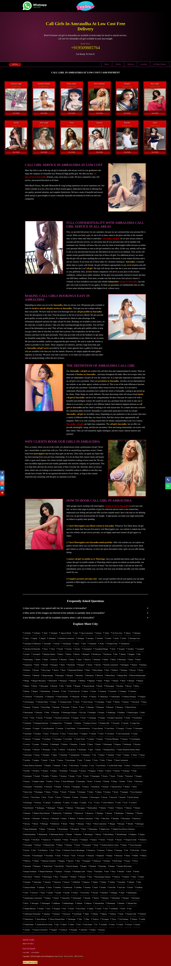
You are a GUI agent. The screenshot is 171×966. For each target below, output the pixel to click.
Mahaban (70, 808)
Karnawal (129, 776)
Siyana (99, 908)
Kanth (87, 776)
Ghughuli (84, 734)
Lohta (119, 802)
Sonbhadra (114, 908)
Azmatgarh (36, 654)
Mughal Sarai (105, 829)
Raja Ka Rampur (72, 866)
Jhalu (103, 760)
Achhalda (27, 633)
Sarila (26, 893)
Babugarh (86, 654)
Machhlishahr (28, 808)
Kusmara (38, 802)
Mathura (72, 818)
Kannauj (64, 776)
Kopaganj (125, 792)
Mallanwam (79, 813)
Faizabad (49, 718)
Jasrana (60, 760)
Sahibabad (76, 882)
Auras (113, 649)
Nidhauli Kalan (49, 845)
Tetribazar (142, 914)
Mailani (137, 808)
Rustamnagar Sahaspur (103, 877)
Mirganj (112, 824)
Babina (69, 654)
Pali (127, 850)
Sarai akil (122, 887)
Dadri (109, 702)
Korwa (26, 797)
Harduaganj (108, 744)
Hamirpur (74, 744)
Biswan (129, 686)
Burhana (56, 691)
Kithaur (99, 792)
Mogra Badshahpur (30, 829)
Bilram (35, 686)
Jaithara (102, 755)
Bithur (137, 686)
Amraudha (47, 644)
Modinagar (140, 824)
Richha (137, 871)
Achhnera (37, 633)
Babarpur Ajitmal (49, 654)
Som (106, 908)
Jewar (96, 760)
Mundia (69, 834)
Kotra (51, 797)
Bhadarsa (27, 675)
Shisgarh (126, 898)
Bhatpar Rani (122, 675)
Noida (96, 845)
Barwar (56, 670)
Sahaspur (48, 882)
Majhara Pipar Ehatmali (42, 813)
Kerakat (98, 781)
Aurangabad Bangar (101, 649)
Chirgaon (142, 697)
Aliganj (34, 638)
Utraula (137, 924)
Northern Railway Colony (110, 845)
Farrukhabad (137, 718)
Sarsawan (35, 893)
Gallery (118, 64)
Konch (116, 792)
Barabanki (71, 665)
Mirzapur (121, 824)
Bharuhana (90, 675)
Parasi (144, 850)
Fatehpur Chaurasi (91, 723)
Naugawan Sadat (130, 840)
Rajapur (84, 866)
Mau (97, 818)
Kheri (135, 787)
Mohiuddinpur (63, 829)
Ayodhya (131, 649)
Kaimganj (74, 771)
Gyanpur (36, 744)
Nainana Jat (47, 840)
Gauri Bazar (110, 728)
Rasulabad (98, 871)
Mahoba (103, 808)
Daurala (36, 707)
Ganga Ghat (136, 723)
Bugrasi (35, 691)
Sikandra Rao (132, 903)
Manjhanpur (120, 813)
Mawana (27, 824)
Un (96, 924)
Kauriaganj (81, 781)
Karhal (121, 776)
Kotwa (59, 797)
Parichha (27, 855)
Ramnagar (102, 866)
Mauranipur (126, 818)
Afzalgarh (54, 633)
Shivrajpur (35, 903)
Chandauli (102, 691)
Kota (44, 797)
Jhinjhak (48, 765)
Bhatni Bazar (110, 675)
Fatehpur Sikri (104, 723)
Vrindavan (63, 930)
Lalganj (75, 802)
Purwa (136, 861)
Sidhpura (89, 903)
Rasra (90, 871)
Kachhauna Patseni (139, 765)
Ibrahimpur (82, 749)
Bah (139, 654)
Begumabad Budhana (76, 670)
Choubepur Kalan (65, 702)
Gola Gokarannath (124, 734)
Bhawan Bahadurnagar (137, 675)
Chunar (77, 702)
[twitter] (2, 478)
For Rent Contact (160, 64)
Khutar (56, 792)
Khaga (115, 781)
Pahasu (110, 850)
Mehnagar (44, 824)
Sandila (103, 887)
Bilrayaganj (44, 686)
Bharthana (79, 675)
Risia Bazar (28, 877)
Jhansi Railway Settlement (33, 765)
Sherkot (96, 898)
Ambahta (100, 638)
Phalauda (91, 855)
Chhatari (93, 697)
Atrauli (60, 649)
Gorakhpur (47, 739)
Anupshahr (92, 644)
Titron (114, 919)
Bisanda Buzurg (89, 686)
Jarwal (53, 760)
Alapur (26, 638)
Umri (79, 924)
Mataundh (55, 818)
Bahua (72, 659)
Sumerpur (56, 914)
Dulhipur (122, 712)
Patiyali (66, 855)
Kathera (50, 781)
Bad (116, 654)
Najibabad (57, 840)
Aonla (102, 644)
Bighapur (92, 681)
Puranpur (107, 861)
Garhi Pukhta (71, 728)
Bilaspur (131, 681)
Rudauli (73, 877)
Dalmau (117, 702)
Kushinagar (28, 802)
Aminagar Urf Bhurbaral (32, 644)
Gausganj (121, 728)
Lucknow (134, 802)
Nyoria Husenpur (135, 845)
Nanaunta (75, 840)
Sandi (96, 887)
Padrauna (102, 850)
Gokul (101, 734)
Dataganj (27, 707)
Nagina (142, 834)
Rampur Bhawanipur (125, 866)
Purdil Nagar (117, 861)
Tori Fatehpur (123, 919)
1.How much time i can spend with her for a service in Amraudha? (55, 608)
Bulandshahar (45, 691)
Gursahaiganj (135, 739)
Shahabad (104, 893)
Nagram (27, 840)
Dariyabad (135, 702)
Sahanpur (27, 882)
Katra (58, 781)
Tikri (80, 919)
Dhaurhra (39, 712)
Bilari (123, 681)
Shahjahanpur (132, 893)
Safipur (141, 877)
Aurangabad (88, 649)
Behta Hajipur (98, 670)
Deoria (75, 707)
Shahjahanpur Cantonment (33, 898)
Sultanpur (47, 914)
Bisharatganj (110, 686)
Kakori (109, 771)
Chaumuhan (39, 697)
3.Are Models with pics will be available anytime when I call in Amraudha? (58, 617)
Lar (91, 802)
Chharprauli (75, 697)
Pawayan (82, 855)
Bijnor (100, 681)
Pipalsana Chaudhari (49, 861)
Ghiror (46, 734)
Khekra (127, 787)
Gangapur (27, 728)
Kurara (105, 797)
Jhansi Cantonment (121, 760)
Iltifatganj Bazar (109, 749)
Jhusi (65, 765)
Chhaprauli (50, 697)
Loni (125, 802)
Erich (26, 718)
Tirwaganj (105, 919)
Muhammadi (43, 834)
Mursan (98, 834)
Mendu (65, 824)
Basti (63, 670)
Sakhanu (131, 882)
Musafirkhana (109, 834)
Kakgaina (92, 771)
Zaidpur (93, 930)
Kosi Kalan (36, 797)
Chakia (93, 691)
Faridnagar (92, 718)
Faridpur (102, 718)
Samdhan (79, 887)
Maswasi (46, 818)
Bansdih (45, 665)
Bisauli (100, 686)
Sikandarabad (99, 903)
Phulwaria (119, 855)
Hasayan (37, 749)
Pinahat (36, 861)
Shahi (122, 893)
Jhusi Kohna (74, 765)
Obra (34, 850)
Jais (95, 755)
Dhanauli (110, 707)
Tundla (142, 919)
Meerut (35, 824)
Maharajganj (80, 808)
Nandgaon (84, 840)
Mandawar (90, 813)
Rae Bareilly (60, 866)
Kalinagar (126, 771)
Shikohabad (116, 898)
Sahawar (67, 882)
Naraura (119, 840)
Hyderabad (72, 749)
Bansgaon (54, 665)
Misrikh (130, 824)
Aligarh (43, 638)
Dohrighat (92, 712)
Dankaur (126, 702)
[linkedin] (2, 488)
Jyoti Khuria (101, 765)
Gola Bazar (110, 734)
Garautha (60, 728)
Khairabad (139, 781)
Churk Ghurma (88, 702)
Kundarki (84, 797)
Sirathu (41, 908)
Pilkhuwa (27, 861)
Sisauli (71, 908)
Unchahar (104, 924)
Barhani (134, 665)
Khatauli (106, 787)
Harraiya (137, 744)
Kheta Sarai (28, 792)
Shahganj (114, 893)
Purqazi (127, 861)
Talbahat (95, 914)
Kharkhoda (95, 787)
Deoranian (66, 707)
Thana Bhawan (41, 919)
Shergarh (87, 898)
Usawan (129, 924)
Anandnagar (67, 644)
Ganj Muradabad (48, 728)
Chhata (85, 697)
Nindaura (69, 845)
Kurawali (114, 797)
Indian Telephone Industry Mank (129, 749)
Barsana (36, 670)
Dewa (82, 707)
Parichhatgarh (38, 855)
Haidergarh (55, 744)
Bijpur (108, 681)
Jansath (44, 760)
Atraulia (69, 649)
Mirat (89, 824)
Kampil (37, 776)
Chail (64, 691)
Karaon (105, 776)
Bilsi (62, 686)
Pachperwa (91, 850)
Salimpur (42, 887)
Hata (55, 749)
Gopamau (27, 739)
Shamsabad (66, 898)
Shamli (56, 898)
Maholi (111, 808)
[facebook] (2, 473)
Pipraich (70, 861)
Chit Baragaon (29, 702)
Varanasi (27, 930)
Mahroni (129, 808)
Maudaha (116, 818)
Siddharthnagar (68, 903)
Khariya (86, 787)
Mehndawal (55, 824)
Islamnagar (28, 755)
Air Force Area (117, 633)
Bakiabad (97, 659)
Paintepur (119, 850)
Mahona (120, 808)
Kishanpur (82, 792)
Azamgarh (140, 649)
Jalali (119, 755)
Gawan (129, 728)
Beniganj (124, 670)
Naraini (102, 840)
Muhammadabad (29, 834)
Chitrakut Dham (42, 702)
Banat (131, 659)
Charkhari (133, 691)
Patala (59, 855)
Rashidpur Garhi (79, 871)
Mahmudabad (92, 808)
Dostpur (101, 712)
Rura (90, 877)
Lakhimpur (57, 802)
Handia (83, 744)
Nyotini (26, 850)
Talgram (104, 914)
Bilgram (140, 681)
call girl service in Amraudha (116, 506)
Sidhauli (79, 903)
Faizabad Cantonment (62, 718)
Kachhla (27, 771)
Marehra (140, 813)
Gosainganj (57, 739)
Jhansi (110, 760)
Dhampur (91, 707)
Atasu (53, 649)
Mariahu (27, 818)
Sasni (43, 893)
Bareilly (98, 665)
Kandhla (46, 776)
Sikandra (121, 903)
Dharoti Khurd (131, 707)
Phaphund (100, 855)
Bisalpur (77, 686)
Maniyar (109, 813)
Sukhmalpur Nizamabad (32, 914)
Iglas (91, 749)
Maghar (61, 808)
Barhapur (143, 665)
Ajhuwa (128, 633)
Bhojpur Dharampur (39, 681)
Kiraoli (64, 792)
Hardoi (98, 744)
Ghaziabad (27, 734)
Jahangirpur (86, 755)
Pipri (78, 861)
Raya (113, 871)
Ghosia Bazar (73, 734)
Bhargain (70, 675)
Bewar (141, 670)
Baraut (90, 665)
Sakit (139, 882)
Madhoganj (40, 808)
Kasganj (138, 776)
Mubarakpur (93, 829)
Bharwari (100, 675)
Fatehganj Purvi (57, 723)
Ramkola (93, 866)
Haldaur (65, 744)
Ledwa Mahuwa (108, 802)
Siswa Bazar (81, 908)
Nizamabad (87, 845)
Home (107, 64)
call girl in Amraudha (128, 282)
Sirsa (48, 908)
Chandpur (123, 691)
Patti (73, 855)
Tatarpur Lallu (131, 914)
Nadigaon (133, 834)
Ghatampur (138, 728)
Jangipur (36, 760)
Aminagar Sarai (134, 638)
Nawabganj (28, 845)
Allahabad (52, 638)
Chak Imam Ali (74, 691)
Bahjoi (46, 659)
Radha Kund (48, 866)
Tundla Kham (28, 924)
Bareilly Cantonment (111, 665)
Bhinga (26, 681)
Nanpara (94, 840)
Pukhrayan (97, 861)
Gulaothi (91, 739)
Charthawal (28, 697)
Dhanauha (100, 707)
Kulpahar (67, 797)
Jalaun (135, 755)
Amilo (124, 638)
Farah (84, 718)
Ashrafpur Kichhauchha (32, 649)
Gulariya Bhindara (112, 739)
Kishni (91, 792)
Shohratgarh (46, 903)
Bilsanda (54, 686)
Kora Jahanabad (136, 792)
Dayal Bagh (46, 707)
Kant (79, 776)
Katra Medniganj (68, 781)
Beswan (133, 670)
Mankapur (130, 813)
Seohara (75, 893)
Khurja (48, 792)
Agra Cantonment (87, 633)
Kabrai (127, 765)
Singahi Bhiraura (30, 908)
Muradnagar (89, 834)
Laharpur (48, 802)
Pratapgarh (86, 861)
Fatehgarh (68, 723)
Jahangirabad (75, 755)
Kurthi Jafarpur (134, 797)
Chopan (53, 702)
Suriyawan (66, 914)
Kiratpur (72, 792)
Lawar (97, 802)
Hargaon (118, 744)
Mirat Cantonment (100, 824)
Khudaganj (39, 792)
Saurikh (67, 893)
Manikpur (100, 813)
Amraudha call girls (110, 238)
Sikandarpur (111, 903)
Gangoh (36, 728)
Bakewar (88, 659)
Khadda (106, 781)
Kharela (67, 787)
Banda (138, 659)
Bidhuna (82, 681)
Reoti (129, 871)
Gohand (93, 734)
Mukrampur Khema (57, 834)
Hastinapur (46, 749)
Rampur (112, 866)
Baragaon (81, 665)
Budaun (27, 691)
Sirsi (64, 908)
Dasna (144, 702)
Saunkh (58, 893)
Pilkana (143, 855)
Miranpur (81, 824)
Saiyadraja (121, 882)
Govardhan (68, 739)
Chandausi (113, 691)
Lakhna (67, 802)
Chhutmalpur (115, 697)
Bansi (63, 665)
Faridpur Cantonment (115, 718)
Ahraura (99, 633)
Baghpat (132, 654)
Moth (84, 829)
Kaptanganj (95, 776)
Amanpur (90, 638)
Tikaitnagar (71, 919)
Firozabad (116, 723)
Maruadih (36, 818)
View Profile (16, 113)
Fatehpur (78, 723)
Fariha (128, 718)
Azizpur (27, 654)
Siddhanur (56, 903)
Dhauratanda (28, 712)
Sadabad (126, 877)
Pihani (128, 855)
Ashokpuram (125, 644)
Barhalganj (125, 665)
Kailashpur (64, 771)
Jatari (80, 760)
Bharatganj (60, 675)
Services (131, 64)
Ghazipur (38, 734)
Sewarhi (95, 893)
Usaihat (120, 924)
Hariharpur (127, 744)
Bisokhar (120, 686)
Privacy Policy (68, 956)
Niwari (77, 845)
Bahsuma (64, 659)
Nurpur (124, 845)
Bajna (80, 659)
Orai (52, 850)
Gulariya (100, 739)
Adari (45, 633)
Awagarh (122, 649)
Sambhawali (68, 887)
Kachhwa (36, 771)
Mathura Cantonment (86, 818)
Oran (58, 850)
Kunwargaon (95, 797)
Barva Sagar (46, 670)
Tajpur (87, 914)
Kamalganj (28, 776)
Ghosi (64, 734)
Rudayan (83, 877)
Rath (107, 871)
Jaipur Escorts (58, 956)
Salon (50, 887)
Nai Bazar (36, 840)
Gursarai (27, 744)
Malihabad (68, 813)
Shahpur (48, 898)
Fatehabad (27, 723)
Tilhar (87, 919)
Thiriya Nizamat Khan (57, 919)
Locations (35, 952)
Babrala (77, 654)
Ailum (107, 633)
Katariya (27, 781)
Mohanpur (51, 829)
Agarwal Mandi (66, 633)
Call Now (15, 64)
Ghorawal (55, 734)
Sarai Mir (112, 887)
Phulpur (109, 855)
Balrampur (122, 659)
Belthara (115, 670)
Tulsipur (134, 919)
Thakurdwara (28, 919)
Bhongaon (63, 681)
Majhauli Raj (57, 813)
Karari (113, 776)
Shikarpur (105, 898)
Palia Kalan (135, 850)
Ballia (114, 659)
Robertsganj (48, 877)
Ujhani (64, 924)
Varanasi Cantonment (40, 930)
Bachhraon (107, 654)
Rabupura (37, 866)
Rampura (59, 871)
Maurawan (136, 818)
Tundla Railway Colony (45, 924)
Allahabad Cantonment (66, 638)
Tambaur (113, 914)
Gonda (135, 734)
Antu (84, 644)
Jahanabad (63, 755)
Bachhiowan (97, 654)
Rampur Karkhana (30, 871)
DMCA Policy (78, 956)
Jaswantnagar (70, 760)
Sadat (134, 877)
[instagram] (2, 483)
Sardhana (139, 887)
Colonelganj (100, 702)
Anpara (76, 644)
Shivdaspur (136, 898)
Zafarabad (84, 930)
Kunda (76, 797)
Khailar (122, 781)
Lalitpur (83, 802)
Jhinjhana (57, 765)
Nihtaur (60, 845)
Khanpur (58, 787)
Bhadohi (36, 675)
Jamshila (27, 760)
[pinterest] (2, 493)
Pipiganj (62, 861)
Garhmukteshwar (84, 728)
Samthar (87, 887)
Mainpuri (27, 813)
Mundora (78, 834)
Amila (117, 638)
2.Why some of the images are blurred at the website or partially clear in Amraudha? (64, 613)
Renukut (121, 871)
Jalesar (142, 755)
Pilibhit (135, 855)
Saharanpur (37, 882)
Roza (56, 877)
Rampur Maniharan (46, 871)
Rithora (37, 877)
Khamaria (49, 787)
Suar (130, 908)
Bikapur (115, 681)
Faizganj (76, 718)
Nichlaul (38, 845)
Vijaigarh (54, 930)
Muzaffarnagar (122, 834)
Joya (92, 765)
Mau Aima (106, 818)
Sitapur (91, 908)
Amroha (57, 644)
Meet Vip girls (28, 943)
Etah (32, 718)
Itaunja (37, 755)
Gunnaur (125, 739)
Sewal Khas (85, 893)
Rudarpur (65, 877)
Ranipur (68, 871)
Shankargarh (77, 898)
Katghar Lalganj (38, 781)
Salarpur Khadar (29, 887)
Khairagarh (28, 787)
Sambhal (58, 887)
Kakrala (117, 771)
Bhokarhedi (53, 681)
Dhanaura (120, 707)
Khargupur (76, 787)
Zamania (102, 930)
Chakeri (85, 691)
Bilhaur (26, 686)
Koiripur (108, 792)
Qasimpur (27, 866)
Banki (37, 665)
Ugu (57, 924)
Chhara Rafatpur (62, 697)
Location (143, 64)
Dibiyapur (56, 712)
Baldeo (106, 659)
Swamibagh (77, 914)
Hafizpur (45, 744)
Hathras (62, 749)
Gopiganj (37, 739)
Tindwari (96, 919)
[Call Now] (168, 480)
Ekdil (143, 712)
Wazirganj (74, 930)
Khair (130, 781)
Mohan (42, 829)
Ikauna (98, 749)
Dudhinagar (112, 712)
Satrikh (50, 893)
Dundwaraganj (133, 712)
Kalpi (135, 771)
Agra (76, 633)
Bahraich (54, 659)
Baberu (61, 654)
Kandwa (55, 776)
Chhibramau (104, 697)
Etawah (40, 718)
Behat (88, 670)
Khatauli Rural (117, 787)
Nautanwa (143, 840)
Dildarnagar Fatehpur (70, 712)
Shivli (26, 903)
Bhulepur (73, 681)
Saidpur (103, 882)
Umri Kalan (88, 924)
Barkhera (27, 670)
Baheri (38, 659)
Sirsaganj (57, 908)
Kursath (122, 797)
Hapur (91, 744)
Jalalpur (126, 755)
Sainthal (112, 882)
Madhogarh (51, 808)
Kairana (83, 771)
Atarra (46, 649)
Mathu (64, 818)
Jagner (55, 755)
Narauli (110, 840)
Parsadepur (49, 855)
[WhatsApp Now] (168, 486)
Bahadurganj (28, 659)
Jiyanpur (85, 765)
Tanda (121, 914)
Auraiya (77, 649)
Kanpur (72, 776)
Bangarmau (28, 665)
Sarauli (130, 887)
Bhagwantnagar (48, 675)
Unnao (112, 924)
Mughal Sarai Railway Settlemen (124, 829)
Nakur (66, 840)
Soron (123, 908)
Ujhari (72, 924)
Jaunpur (88, 760)
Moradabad (75, 829)
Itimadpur (46, 755)
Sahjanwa (86, 882)
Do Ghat (83, 712)
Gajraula (125, 723)
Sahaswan (57, 882)
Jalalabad (111, 755)
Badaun (123, 654)
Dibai (47, 712)
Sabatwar (117, 877)
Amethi (108, 638)
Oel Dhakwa (43, 850)
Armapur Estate (112, 644)
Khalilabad (38, 787)
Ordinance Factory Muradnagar (74, 850)
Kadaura (45, 771)
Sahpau (95, 882)
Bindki (69, 686)
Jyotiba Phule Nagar (115, 765)
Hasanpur (27, 749)
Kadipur (54, 771)
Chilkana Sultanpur (129, 697)
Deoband (56, 707)
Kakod (101, 771)
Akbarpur (137, 633)
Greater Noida (80, 739)
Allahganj (81, 638)
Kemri (90, 781)
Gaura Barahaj (98, 728)
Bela (107, 670)
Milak (72, 824)
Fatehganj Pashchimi (41, 723)
